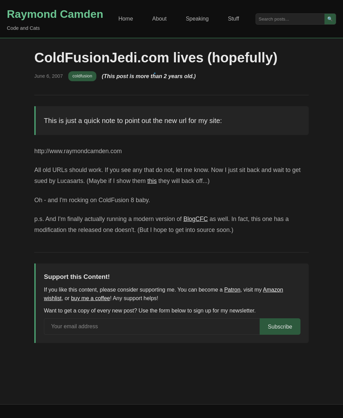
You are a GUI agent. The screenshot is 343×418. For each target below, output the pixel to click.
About (159, 19)
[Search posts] (290, 19)
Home (125, 19)
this (152, 180)
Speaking (197, 19)
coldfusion (82, 75)
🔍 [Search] (330, 19)
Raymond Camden (55, 14)
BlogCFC (196, 219)
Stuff (233, 19)
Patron (232, 290)
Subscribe (280, 327)
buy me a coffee (90, 298)
